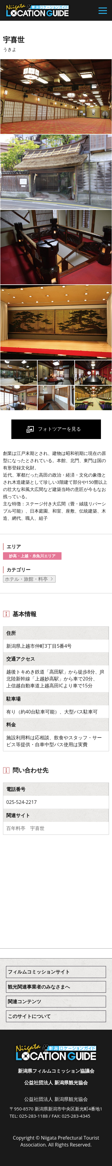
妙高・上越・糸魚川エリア (32, 556)
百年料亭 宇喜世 (25, 828)
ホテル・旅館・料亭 (26, 579)
